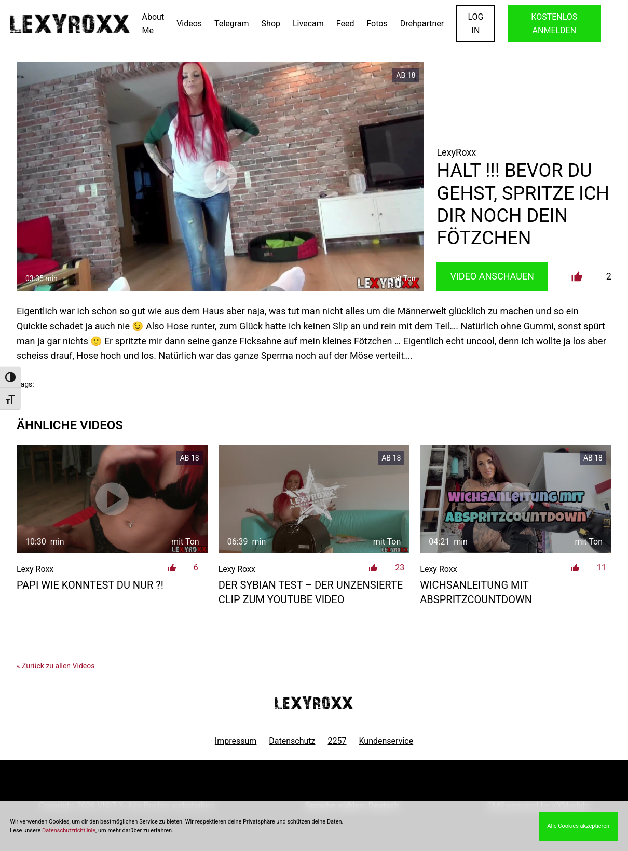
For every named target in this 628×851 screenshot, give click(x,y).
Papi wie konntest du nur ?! (90, 585)
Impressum (236, 741)
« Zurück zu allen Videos (55, 666)
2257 (337, 741)
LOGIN (475, 23)
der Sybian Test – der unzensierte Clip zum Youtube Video (311, 592)
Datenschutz (292, 741)
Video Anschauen (492, 276)
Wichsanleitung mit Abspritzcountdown (476, 592)
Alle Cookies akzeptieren (578, 825)
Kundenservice (386, 741)
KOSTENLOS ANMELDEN (554, 23)
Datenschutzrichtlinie (68, 830)
